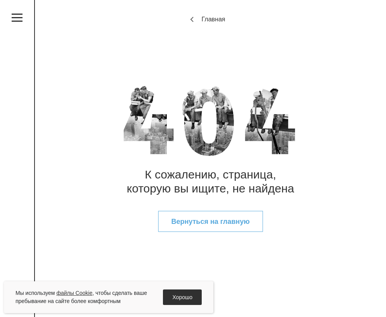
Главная (213, 19)
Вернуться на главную (210, 221)
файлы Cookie (74, 293)
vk (17, 198)
